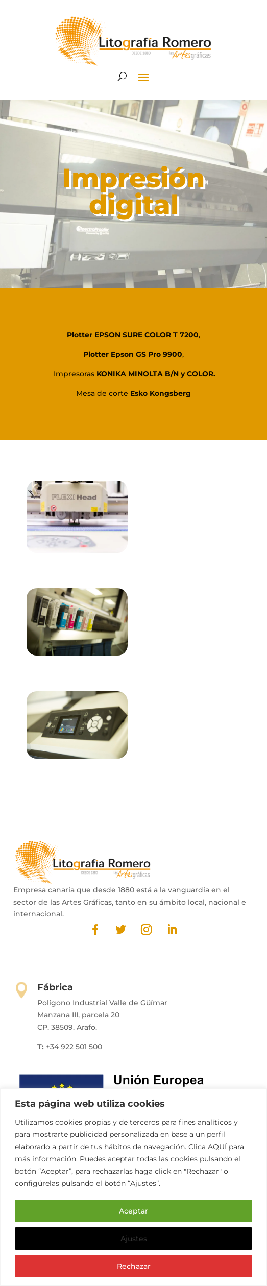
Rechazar (134, 1266)
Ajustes (133, 1238)
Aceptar (133, 1211)
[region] (133, 1187)
